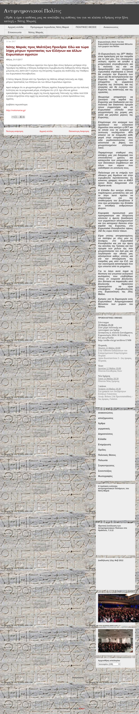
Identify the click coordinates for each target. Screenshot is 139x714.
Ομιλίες (102, 450)
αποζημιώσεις (105, 418)
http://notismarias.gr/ (16, 110)
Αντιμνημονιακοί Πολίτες (32, 10)
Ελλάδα (102, 439)
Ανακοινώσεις (110, 27)
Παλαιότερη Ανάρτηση (79, 131)
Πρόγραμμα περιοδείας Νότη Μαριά (49, 27)
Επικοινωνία (15, 32)
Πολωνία (103, 460)
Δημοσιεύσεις (105, 434)
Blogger (82, 708)
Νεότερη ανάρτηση (14, 131)
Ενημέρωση (104, 444)
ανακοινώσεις (105, 413)
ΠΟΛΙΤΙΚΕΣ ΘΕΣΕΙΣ (86, 27)
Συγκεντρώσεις (106, 465)
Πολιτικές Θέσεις (107, 455)
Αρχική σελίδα (15, 27)
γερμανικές (104, 428)
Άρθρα (101, 423)
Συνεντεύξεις (105, 471)
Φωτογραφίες (105, 476)
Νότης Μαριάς (35, 32)
